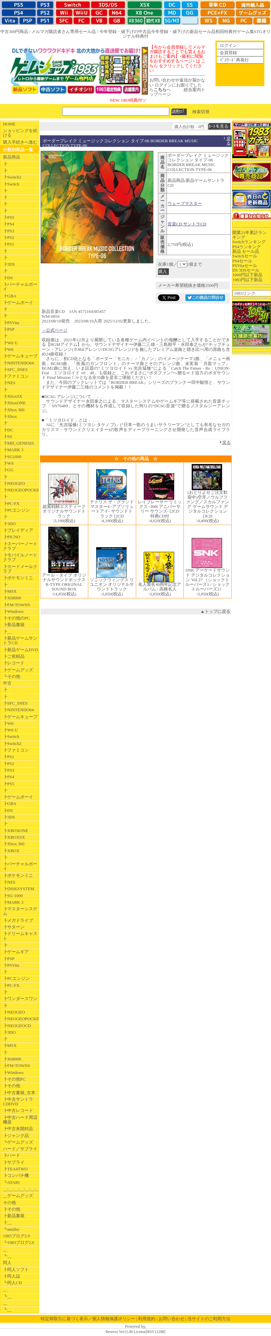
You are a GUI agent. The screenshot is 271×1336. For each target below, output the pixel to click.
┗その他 (11, 676)
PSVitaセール (244, 265)
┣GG (8, 469)
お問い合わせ (171, 1318)
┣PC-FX (11, 503)
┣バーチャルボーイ (20, 286)
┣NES (9, 382)
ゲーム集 (245, 31)
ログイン (228, 45)
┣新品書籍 (13, 624)
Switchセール (244, 255)
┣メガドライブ (18, 920)
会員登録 (228, 52)
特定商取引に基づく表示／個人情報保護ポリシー (88, 1318)
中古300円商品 (14, 31)
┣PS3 (8, 230)
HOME (9, 123)
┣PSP (9, 329)
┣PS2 (8, 237)
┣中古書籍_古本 (19, 1092)
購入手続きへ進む (20, 142)
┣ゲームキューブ (20, 355)
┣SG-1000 (13, 895)
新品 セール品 (245, 251)
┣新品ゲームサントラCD (20, 640)
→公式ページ (54, 330)
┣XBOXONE (15, 830)
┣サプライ (13, 1162)
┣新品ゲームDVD (20, 649)
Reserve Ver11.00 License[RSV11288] (135, 1332)
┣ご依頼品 (13, 656)
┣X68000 (12, 597)
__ (5, 1249)
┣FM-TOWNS (16, 604)
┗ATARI (11, 1182)
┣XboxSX (12, 396)
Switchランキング (249, 241)
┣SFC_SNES (15, 369)
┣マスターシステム (20, 911)
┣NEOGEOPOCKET (21, 489)
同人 (7, 1262)
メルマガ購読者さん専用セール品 (63, 31)
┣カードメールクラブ (20, 569)
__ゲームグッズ (18, 1195)
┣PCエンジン (16, 510)
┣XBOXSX (14, 837)
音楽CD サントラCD (187, 223)
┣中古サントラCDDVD (18, 1101)
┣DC (8, 429)
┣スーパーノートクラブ (20, 546)
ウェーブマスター (185, 203)
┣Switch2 (12, 177)
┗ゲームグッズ (18, 1142)
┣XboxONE (14, 402)
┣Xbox (10, 416)
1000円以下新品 (247, 274)
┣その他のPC (16, 618)
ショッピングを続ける (20, 133)
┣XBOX (11, 850)
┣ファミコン (16, 376)
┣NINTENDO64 (18, 362)
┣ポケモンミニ (18, 577)
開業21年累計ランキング (249, 235)
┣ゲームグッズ (18, 669)
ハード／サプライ (20, 1148)
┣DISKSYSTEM (18, 888)
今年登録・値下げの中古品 (125, 31)
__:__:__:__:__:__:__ (21, 1188)
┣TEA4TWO (15, 1168)
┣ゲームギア (16, 951)
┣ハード (11, 1155)
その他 (9, 1202)
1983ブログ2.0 (16, 1235)
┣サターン (13, 926)
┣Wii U (10, 342)
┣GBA (9, 295)
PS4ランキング (246, 246)
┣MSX (10, 591)
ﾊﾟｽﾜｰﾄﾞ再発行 (234, 59)
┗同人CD (12, 1282)
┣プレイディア (18, 530)
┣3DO (9, 523)
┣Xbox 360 (13, 409)
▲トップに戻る (215, 611)
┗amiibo (11, 1229)
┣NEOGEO (14, 483)
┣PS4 (8, 223)
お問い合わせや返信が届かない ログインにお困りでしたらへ (177, 85)
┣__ (7, 631)
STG (258, 31)
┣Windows (13, 611)
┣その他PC (14, 1079)
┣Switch (11, 184)
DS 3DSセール (245, 270)
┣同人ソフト (16, 1269)
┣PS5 (8, 217)
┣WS (8, 463)
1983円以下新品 (247, 279)
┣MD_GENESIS (18, 443)
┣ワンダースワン (20, 998)
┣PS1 (8, 244)
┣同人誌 (11, 1276)
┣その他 (11, 1085)
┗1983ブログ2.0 (18, 1242)
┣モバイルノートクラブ (20, 557)
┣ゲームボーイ (18, 302)
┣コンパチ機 (16, 1175)
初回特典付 (226, 31)
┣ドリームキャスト (20, 936)
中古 (7, 683)
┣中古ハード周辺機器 (20, 1119)
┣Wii (8, 349)
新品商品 (11, 156)
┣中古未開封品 (18, 1128)
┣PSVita (11, 322)
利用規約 (146, 1318)
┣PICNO (11, 536)
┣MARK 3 (13, 449)
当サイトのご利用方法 (208, 1318)
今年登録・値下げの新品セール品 (183, 31)
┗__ (7, 1255)
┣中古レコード (18, 1110)
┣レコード (13, 662)
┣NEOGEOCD (17, 1025)
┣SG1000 (12, 456)
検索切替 (201, 111)
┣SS (7, 436)
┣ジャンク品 (16, 1135)
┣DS (8, 277)
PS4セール (242, 260)
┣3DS (9, 264)
